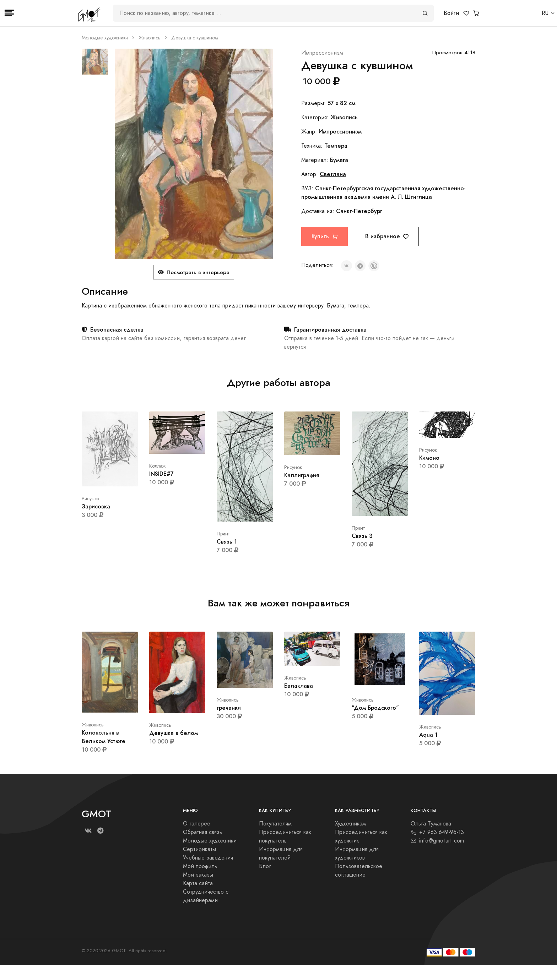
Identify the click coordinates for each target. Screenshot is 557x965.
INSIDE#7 (161, 474)
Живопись (150, 37)
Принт (223, 533)
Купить (324, 236)
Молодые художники (105, 37)
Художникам (350, 824)
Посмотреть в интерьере (193, 272)
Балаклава (298, 686)
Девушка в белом (173, 733)
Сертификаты (199, 849)
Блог (265, 866)
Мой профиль (200, 866)
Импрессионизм (322, 53)
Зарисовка (96, 506)
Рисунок (90, 498)
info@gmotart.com (437, 841)
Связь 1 (227, 542)
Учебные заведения (208, 858)
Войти (451, 13)
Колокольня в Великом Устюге (103, 737)
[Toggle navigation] (9, 13)
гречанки (229, 708)
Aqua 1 (428, 735)
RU (545, 13)
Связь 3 (362, 536)
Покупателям (275, 824)
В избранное (387, 236)
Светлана (333, 174)
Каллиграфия (301, 475)
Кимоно (429, 458)
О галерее (196, 824)
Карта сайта (198, 883)
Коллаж (157, 466)
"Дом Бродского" (375, 708)
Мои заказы (198, 875)
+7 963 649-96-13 (437, 832)
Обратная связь (202, 832)
